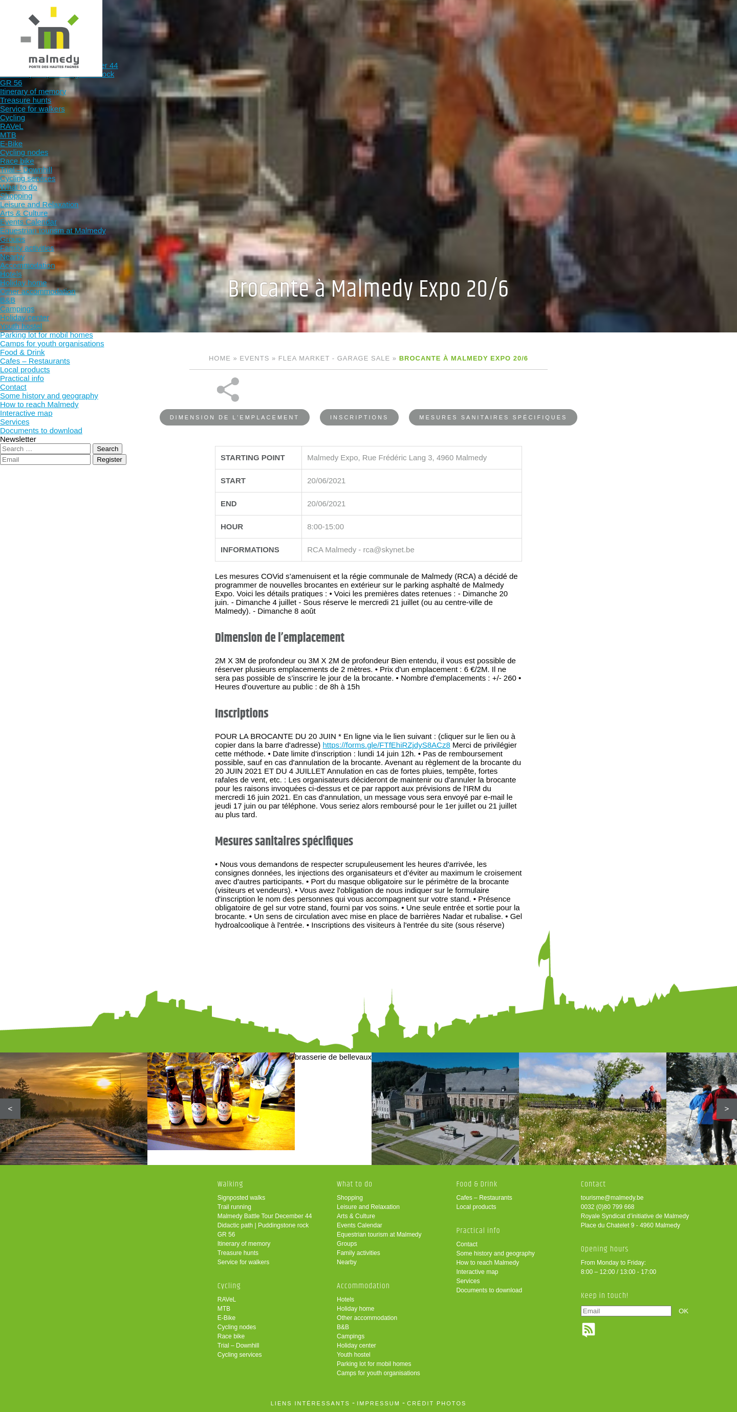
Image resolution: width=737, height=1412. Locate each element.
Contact (466, 1244)
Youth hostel (354, 1354)
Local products (476, 1207)
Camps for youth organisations (378, 1373)
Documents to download (489, 1290)
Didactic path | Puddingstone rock (263, 1225)
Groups (347, 1243)
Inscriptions (359, 390)
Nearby (347, 1262)
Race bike (231, 1336)
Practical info (550, 24)
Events (254, 358)
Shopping (350, 1197)
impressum (378, 1403)
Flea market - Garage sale (334, 358)
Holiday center (356, 1345)
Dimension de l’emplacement (234, 390)
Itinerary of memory (244, 1243)
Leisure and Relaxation (368, 1207)
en (697, 16)
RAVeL (227, 1299)
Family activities (358, 1253)
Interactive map (477, 1271)
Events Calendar (359, 1225)
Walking (215, 24)
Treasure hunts (238, 1253)
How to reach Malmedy (487, 1262)
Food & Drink (483, 24)
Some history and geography (495, 1253)
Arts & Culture (356, 1216)
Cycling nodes (237, 1327)
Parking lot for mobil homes (374, 1364)
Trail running (234, 1207)
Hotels (345, 1299)
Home (220, 358)
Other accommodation (367, 1317)
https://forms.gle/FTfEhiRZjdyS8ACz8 (386, 717)
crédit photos (436, 1403)
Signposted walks (241, 1197)
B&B (343, 1327)
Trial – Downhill (238, 1345)
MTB (224, 1308)
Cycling (282, 24)
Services (468, 1281)
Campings (350, 1336)
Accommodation (416, 24)
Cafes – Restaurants (484, 1197)
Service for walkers (243, 1262)
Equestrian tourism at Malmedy (379, 1234)
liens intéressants (310, 1403)
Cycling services (240, 1354)
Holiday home (355, 1308)
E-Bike (226, 1317)
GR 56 (226, 1234)
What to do (349, 24)
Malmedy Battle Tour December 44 (265, 1216)
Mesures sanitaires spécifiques (493, 390)
